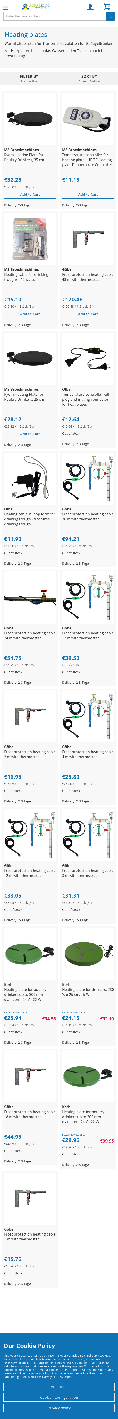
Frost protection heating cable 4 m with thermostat (88, 754)
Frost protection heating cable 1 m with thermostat (30, 1237)
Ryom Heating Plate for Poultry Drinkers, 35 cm (24, 157)
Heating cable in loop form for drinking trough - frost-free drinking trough (29, 519)
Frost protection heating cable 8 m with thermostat (88, 873)
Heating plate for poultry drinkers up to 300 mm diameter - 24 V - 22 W (25, 994)
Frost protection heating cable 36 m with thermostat (88, 516)
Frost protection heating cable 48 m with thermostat (88, 277)
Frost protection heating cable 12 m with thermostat (88, 635)
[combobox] (59, 16)
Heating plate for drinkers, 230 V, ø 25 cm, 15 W (88, 992)
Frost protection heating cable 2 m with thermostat (30, 754)
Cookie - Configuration (59, 1397)
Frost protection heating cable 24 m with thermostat (30, 635)
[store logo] (36, 6)
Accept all (59, 1386)
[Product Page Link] (30, 144)
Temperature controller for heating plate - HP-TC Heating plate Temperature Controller (87, 159)
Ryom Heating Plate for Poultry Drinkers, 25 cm (24, 397)
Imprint (68, 1377)
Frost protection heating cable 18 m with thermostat (30, 1114)
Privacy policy (59, 1407)
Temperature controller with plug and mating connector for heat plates (86, 399)
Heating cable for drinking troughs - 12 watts (26, 277)
